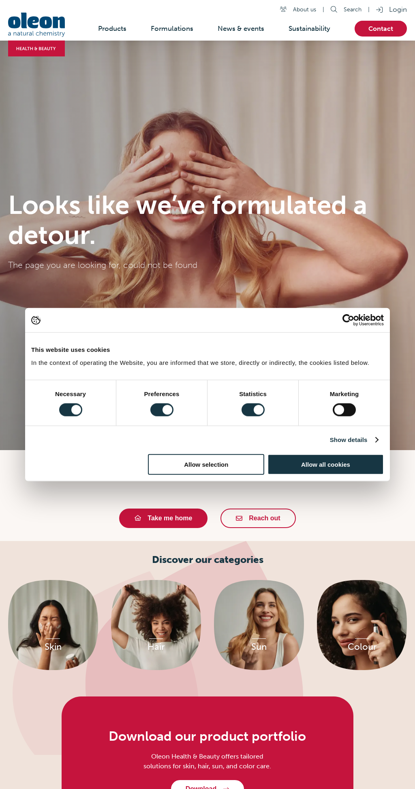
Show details (349, 439)
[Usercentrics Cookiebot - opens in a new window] (348, 320)
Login (398, 9)
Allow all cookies (325, 464)
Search (353, 9)
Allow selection (206, 464)
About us (304, 9)
